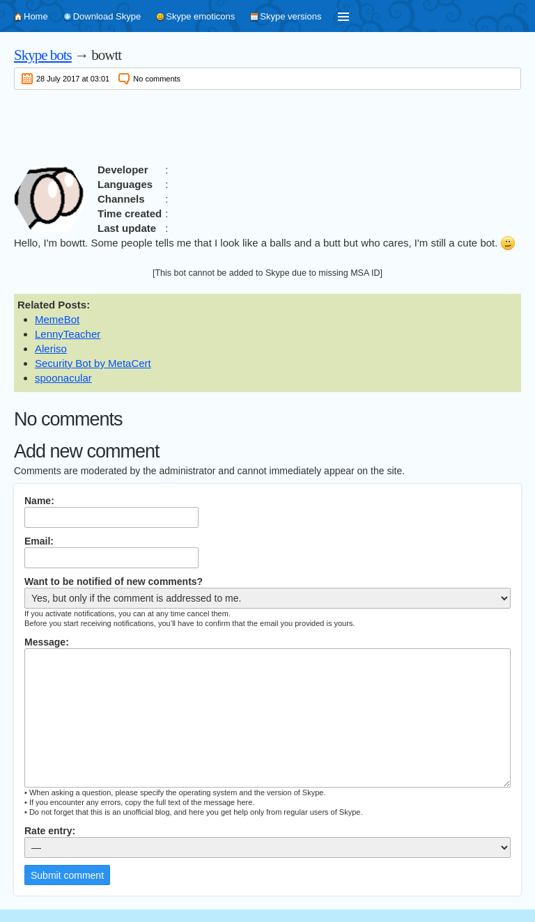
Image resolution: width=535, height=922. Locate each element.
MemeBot (57, 319)
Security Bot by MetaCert (93, 363)
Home (36, 16)
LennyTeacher (67, 334)
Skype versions (290, 16)
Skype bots (43, 55)
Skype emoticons (200, 16)
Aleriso (51, 348)
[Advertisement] (267, 124)
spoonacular (63, 378)
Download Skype (107, 16)
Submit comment (67, 875)
